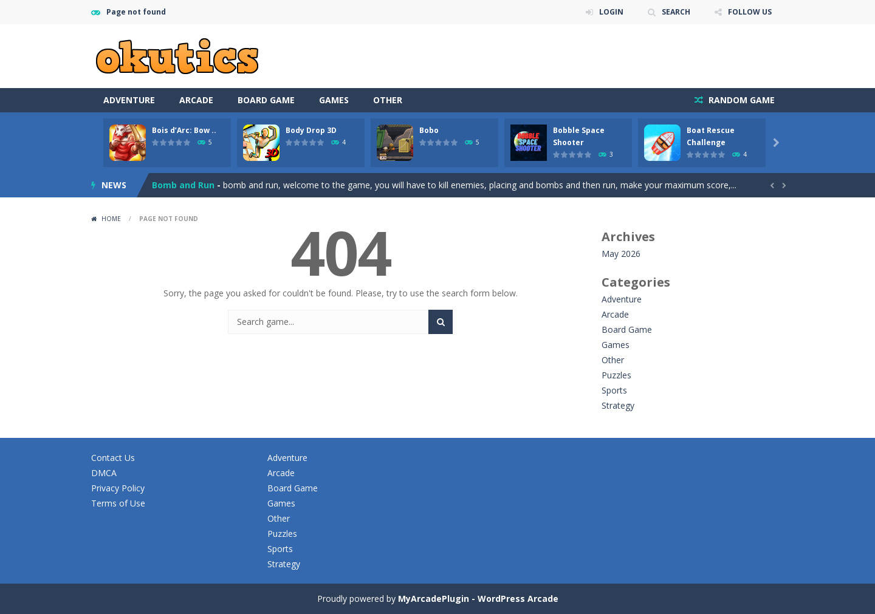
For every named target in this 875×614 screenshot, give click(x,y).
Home (111, 218)
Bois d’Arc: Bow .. (184, 130)
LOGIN (611, 12)
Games (334, 100)
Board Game (266, 100)
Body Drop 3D (311, 130)
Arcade (196, 100)
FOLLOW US (750, 12)
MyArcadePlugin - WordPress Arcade (478, 598)
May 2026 (621, 253)
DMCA (104, 473)
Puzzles (616, 375)
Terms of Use (118, 503)
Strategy (618, 405)
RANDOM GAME (740, 100)
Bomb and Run (183, 185)
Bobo (429, 130)
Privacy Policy (118, 488)
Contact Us (113, 457)
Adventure (129, 100)
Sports (614, 390)
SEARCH (676, 12)
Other (387, 100)
